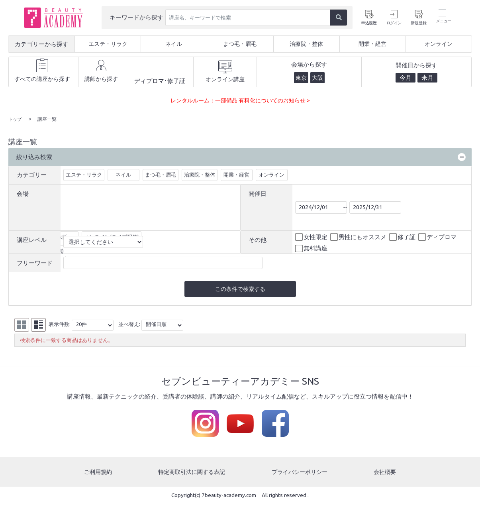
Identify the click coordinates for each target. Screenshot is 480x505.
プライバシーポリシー (300, 472)
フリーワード (35, 262)
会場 (23, 193)
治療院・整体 (199, 174)
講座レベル (32, 239)
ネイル (123, 174)
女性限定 (311, 237)
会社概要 (386, 472)
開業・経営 (236, 174)
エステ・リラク (84, 174)
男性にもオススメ (358, 237)
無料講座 (311, 248)
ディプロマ (437, 237)
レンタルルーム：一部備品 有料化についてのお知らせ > (240, 100)
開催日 (257, 193)
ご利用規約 (97, 472)
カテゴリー (32, 174)
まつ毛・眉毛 (160, 174)
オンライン (271, 174)
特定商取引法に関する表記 (191, 472)
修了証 (402, 237)
